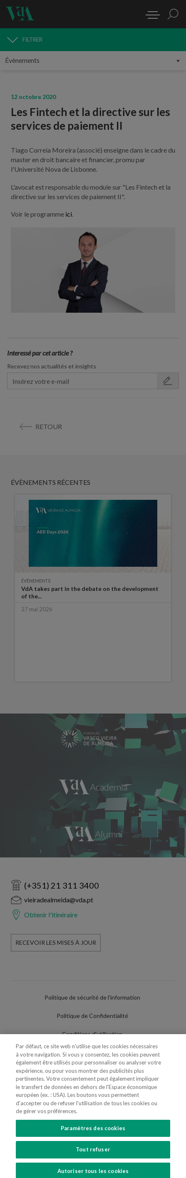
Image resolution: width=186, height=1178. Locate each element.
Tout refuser (93, 1156)
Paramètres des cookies (93, 1134)
